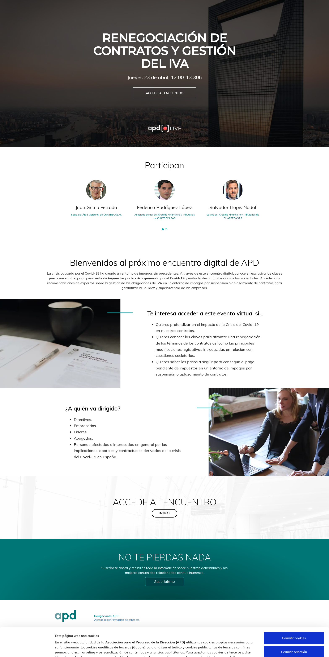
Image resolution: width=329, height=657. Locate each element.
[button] (163, 229)
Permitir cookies (294, 611)
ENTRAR (164, 513)
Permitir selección (294, 625)
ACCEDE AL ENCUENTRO (164, 93)
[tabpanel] (165, 201)
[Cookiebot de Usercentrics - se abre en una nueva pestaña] (27, 649)
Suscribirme (164, 581)
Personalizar (222, 649)
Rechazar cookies (294, 638)
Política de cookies (221, 635)
